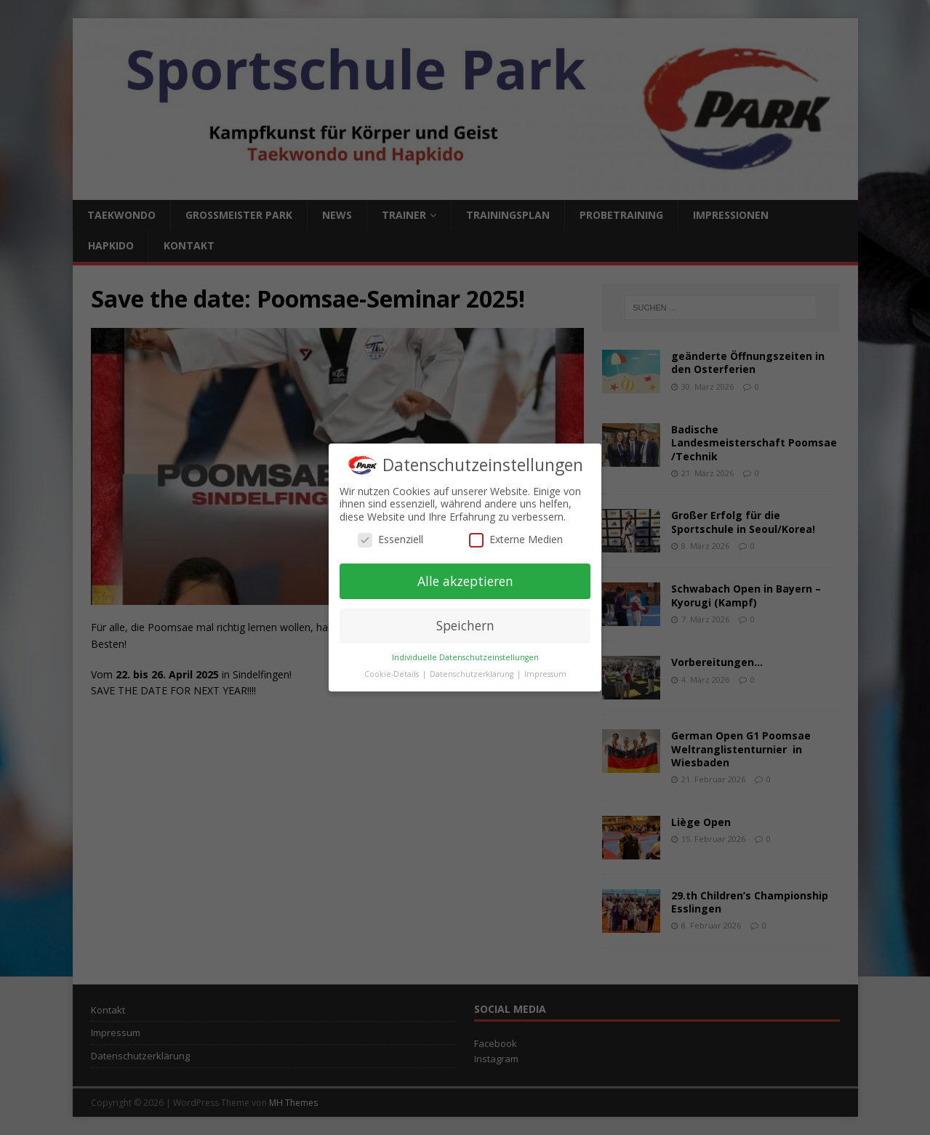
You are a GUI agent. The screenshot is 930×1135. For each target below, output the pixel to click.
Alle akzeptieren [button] (465, 581)
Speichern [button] (465, 625)
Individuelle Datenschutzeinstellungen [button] (465, 657)
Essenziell (390, 539)
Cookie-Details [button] (392, 674)
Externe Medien (516, 539)
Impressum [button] (545, 674)
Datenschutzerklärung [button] (473, 674)
